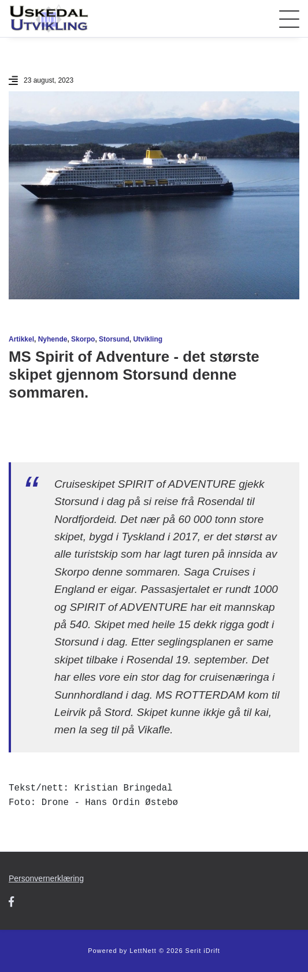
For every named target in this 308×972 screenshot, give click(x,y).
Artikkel (21, 339)
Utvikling (147, 339)
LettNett (143, 950)
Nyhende (53, 339)
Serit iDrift (202, 950)
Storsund (114, 339)
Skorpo (83, 339)
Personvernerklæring (46, 878)
